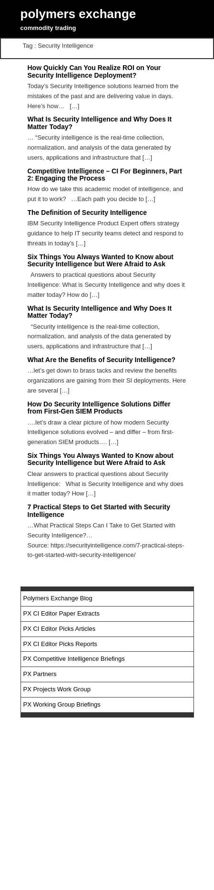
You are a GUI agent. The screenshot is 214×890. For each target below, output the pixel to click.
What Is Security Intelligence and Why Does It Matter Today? (100, 311)
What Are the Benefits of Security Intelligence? (102, 360)
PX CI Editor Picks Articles (59, 628)
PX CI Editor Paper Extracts (61, 613)
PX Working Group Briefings (62, 704)
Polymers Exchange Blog (57, 598)
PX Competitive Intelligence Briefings (74, 658)
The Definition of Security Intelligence (87, 212)
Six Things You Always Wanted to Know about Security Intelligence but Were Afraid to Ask (100, 260)
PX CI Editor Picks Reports (60, 643)
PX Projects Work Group (57, 689)
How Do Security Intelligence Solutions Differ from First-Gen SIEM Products (99, 407)
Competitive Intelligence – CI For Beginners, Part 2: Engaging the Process (105, 174)
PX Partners (40, 674)
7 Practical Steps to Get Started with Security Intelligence (99, 510)
